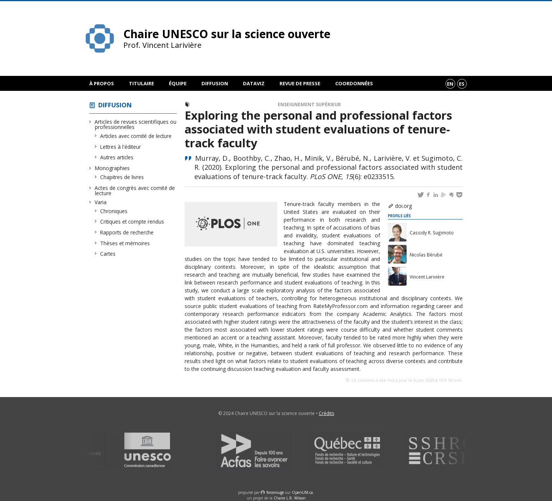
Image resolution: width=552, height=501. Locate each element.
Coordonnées (354, 83)
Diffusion (214, 83)
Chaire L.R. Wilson (290, 498)
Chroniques (114, 211)
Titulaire (141, 83)
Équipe (177, 83)
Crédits (326, 413)
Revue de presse (300, 83)
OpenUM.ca (302, 492)
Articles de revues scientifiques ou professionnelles (135, 124)
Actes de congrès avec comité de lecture (135, 190)
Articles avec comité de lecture (136, 135)
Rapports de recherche (127, 232)
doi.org (403, 205)
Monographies (112, 168)
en (450, 83)
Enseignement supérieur (309, 104)
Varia (101, 202)
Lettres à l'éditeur (121, 146)
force (275, 492)
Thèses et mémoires (125, 243)
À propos (101, 83)
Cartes (108, 253)
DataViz (254, 83)
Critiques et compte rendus (132, 221)
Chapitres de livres (122, 177)
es (462, 83)
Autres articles (117, 157)
